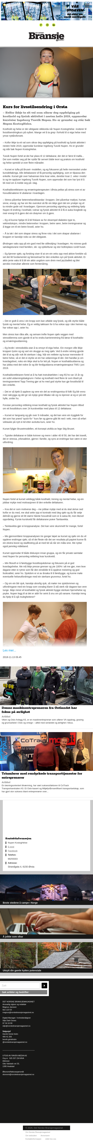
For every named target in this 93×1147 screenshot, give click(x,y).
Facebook (13, 851)
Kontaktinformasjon (33, 1139)
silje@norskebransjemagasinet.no (16, 1026)
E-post (11, 846)
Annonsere (45, 1136)
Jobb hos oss (50, 1139)
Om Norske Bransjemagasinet (37, 1132)
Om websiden (31, 1136)
